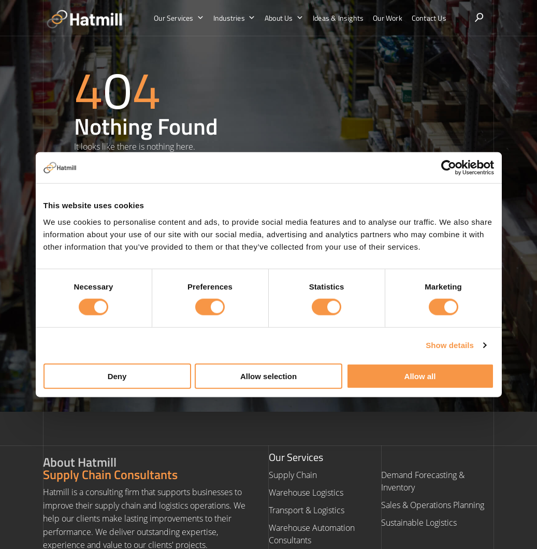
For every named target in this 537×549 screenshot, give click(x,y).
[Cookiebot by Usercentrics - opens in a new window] (448, 168)
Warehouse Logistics (306, 492)
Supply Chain (293, 475)
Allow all (420, 375)
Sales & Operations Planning (432, 505)
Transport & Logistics (306, 510)
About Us (284, 18)
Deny (117, 375)
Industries (234, 18)
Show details (450, 345)
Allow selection (268, 375)
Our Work (387, 17)
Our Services (179, 18)
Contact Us (429, 17)
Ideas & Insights (338, 17)
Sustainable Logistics (419, 522)
